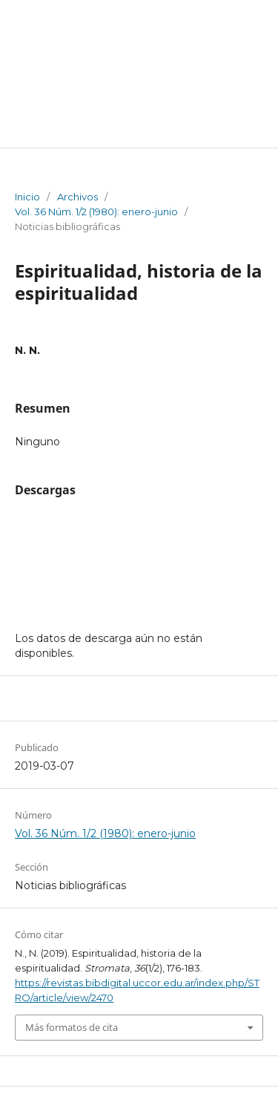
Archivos (77, 197)
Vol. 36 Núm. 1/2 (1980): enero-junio (96, 211)
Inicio (27, 197)
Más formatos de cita (71, 1027)
